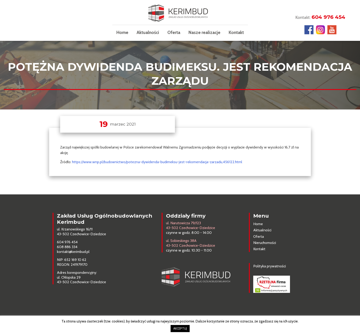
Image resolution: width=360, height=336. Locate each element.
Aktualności (148, 32)
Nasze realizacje (204, 32)
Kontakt (236, 32)
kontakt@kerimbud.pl (73, 251)
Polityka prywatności (269, 266)
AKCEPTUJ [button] (180, 328)
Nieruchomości (264, 243)
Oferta (173, 32)
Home (122, 32)
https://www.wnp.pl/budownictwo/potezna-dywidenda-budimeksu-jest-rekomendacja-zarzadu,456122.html (157, 162)
